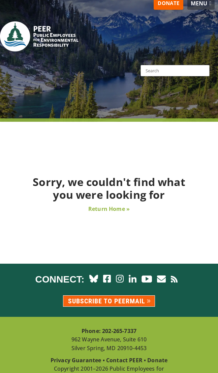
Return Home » (109, 209)
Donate (157, 360)
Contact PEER (124, 360)
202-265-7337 (119, 331)
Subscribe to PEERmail (106, 301)
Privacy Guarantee (76, 360)
